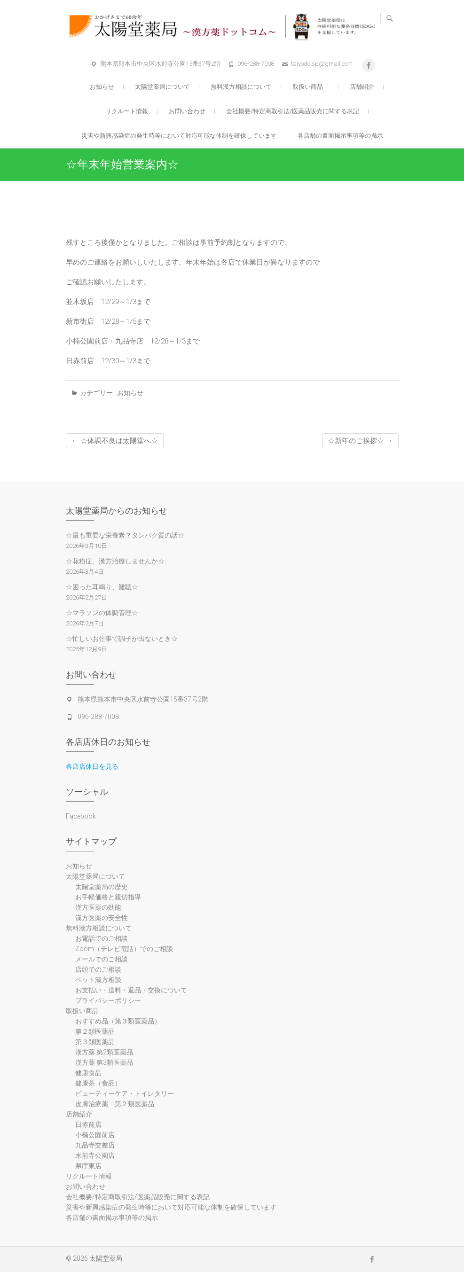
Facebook (81, 816)
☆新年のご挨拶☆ (360, 441)
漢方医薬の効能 (98, 907)
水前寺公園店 (95, 1155)
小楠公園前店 (95, 1135)
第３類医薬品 (95, 1042)
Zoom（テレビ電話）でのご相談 (124, 948)
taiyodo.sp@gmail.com (322, 63)
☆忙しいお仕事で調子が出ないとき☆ (122, 638)
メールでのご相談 (101, 959)
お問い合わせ (187, 111)
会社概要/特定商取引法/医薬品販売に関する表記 (292, 111)
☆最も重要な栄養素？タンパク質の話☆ (125, 535)
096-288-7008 (255, 63)
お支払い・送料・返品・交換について (131, 990)
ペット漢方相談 (98, 979)
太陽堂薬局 (105, 1258)
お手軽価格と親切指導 (108, 897)
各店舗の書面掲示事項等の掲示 (340, 135)
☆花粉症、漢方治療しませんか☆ (115, 561)
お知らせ (102, 86)
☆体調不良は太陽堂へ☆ (114, 441)
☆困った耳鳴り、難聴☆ (102, 587)
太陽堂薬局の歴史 (101, 886)
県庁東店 (88, 1166)
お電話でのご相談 (101, 938)
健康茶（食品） (98, 1083)
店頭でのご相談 (98, 969)
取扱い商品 (310, 86)
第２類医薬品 (95, 1031)
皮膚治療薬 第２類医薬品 (114, 1104)
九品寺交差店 (95, 1145)
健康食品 (88, 1073)
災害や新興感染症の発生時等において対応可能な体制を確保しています (179, 135)
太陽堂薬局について (162, 86)
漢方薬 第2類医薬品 (104, 1052)
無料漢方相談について (241, 86)
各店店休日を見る (92, 766)
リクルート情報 (126, 111)
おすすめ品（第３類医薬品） (118, 1021)
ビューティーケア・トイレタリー (124, 1093)
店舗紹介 (362, 86)
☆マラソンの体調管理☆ (102, 612)
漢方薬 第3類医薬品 (104, 1062)
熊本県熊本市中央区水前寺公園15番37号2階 (160, 63)
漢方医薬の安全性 (101, 917)
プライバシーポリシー (108, 1000)
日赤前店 (88, 1124)
